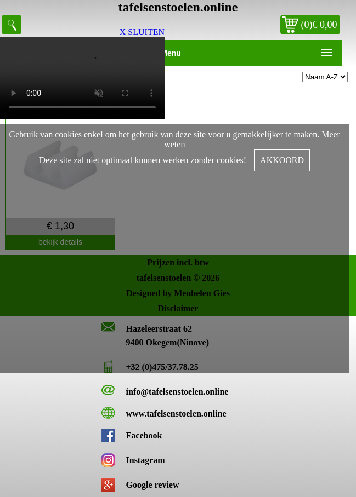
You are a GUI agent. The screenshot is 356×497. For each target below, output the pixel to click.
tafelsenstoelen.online (178, 7)
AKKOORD (282, 160)
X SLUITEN (142, 32)
